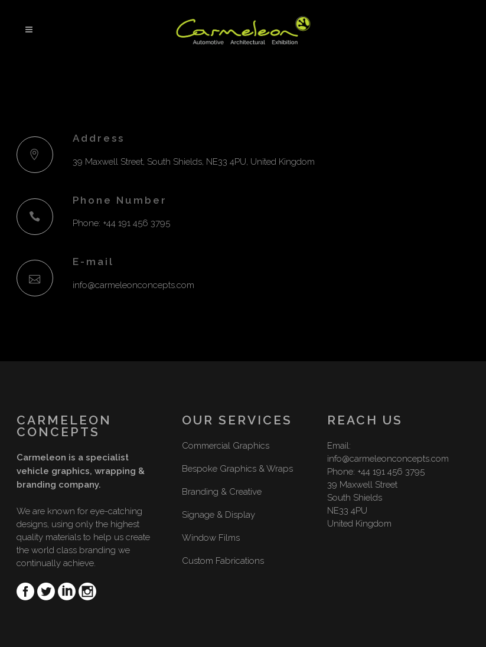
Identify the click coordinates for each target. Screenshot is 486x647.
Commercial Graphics (225, 445)
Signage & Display (218, 514)
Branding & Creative (222, 491)
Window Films (211, 537)
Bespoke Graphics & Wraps (237, 468)
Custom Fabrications (223, 560)
